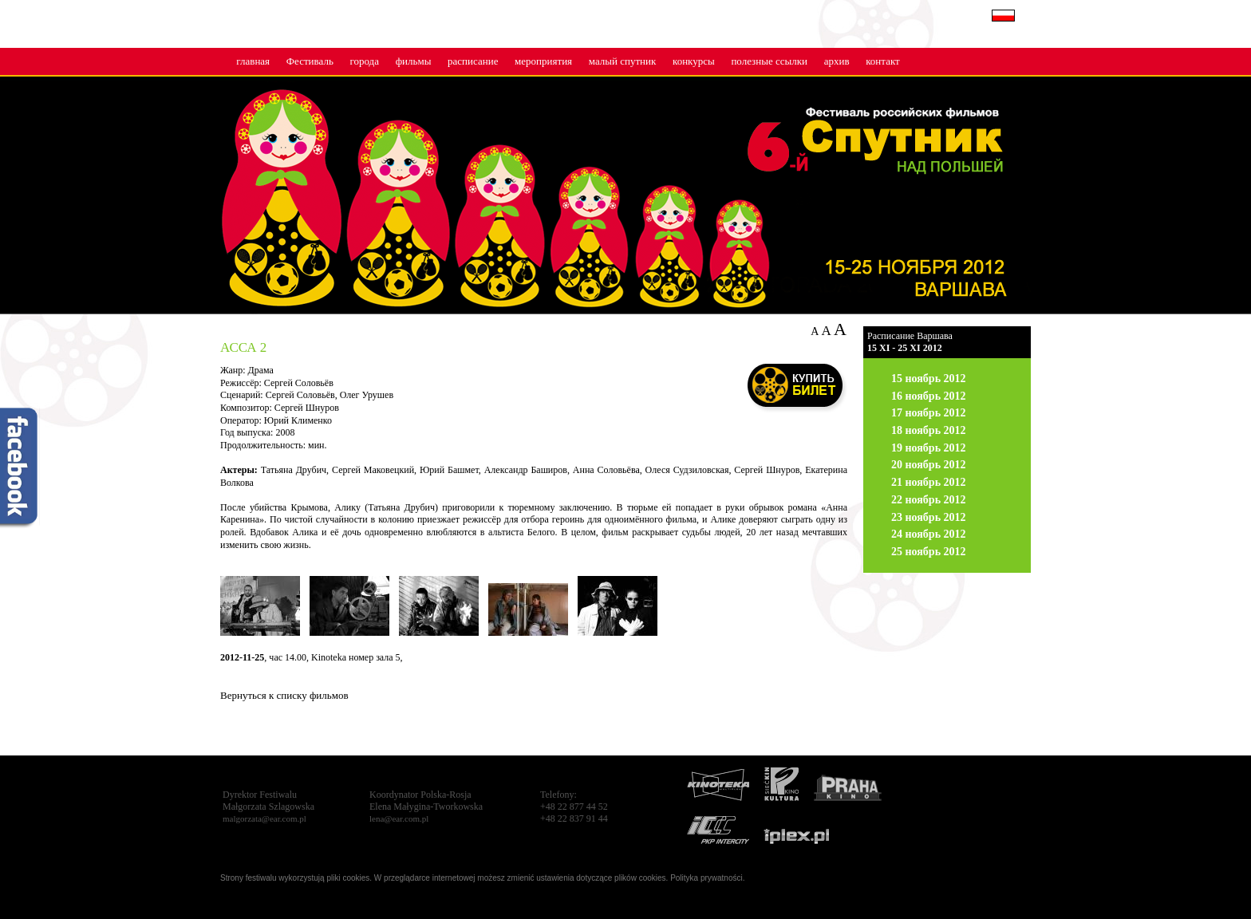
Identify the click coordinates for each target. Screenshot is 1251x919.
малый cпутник (623, 61)
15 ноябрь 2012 (928, 379)
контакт (883, 61)
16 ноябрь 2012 (928, 396)
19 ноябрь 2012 (928, 448)
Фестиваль (309, 61)
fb (20, 469)
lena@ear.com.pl (398, 818)
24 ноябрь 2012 (928, 534)
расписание (473, 61)
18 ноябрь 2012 (928, 430)
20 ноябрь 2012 (928, 465)
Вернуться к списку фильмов (284, 695)
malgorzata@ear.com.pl (264, 818)
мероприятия (543, 61)
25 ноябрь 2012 (928, 552)
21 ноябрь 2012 (928, 482)
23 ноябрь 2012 (928, 517)
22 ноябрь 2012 (928, 500)
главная (253, 61)
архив (837, 61)
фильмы (414, 61)
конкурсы (694, 61)
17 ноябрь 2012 (928, 413)
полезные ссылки (769, 61)
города (364, 61)
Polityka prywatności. (707, 878)
